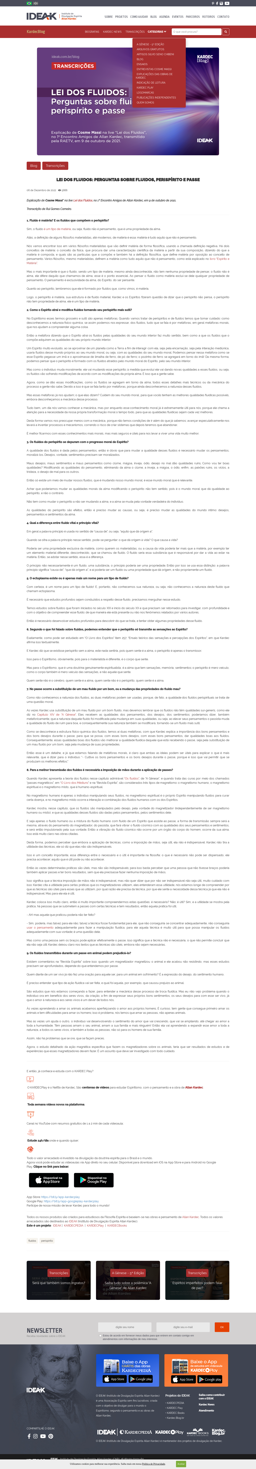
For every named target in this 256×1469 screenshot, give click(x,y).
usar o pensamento (40, 927)
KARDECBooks (117, 1225)
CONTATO (223, 16)
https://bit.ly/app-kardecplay (60, 1197)
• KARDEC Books (175, 1412)
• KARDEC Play (174, 1407)
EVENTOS (177, 16)
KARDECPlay (95, 1225)
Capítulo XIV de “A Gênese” (56, 714)
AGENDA (164, 16)
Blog (33, 166)
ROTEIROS (208, 16)
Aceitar (181, 1464)
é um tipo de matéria (57, 229)
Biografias (92, 31)
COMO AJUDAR (139, 16)
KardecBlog (36, 31)
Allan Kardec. (190, 1217)
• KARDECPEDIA (174, 1402)
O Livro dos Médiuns (74, 782)
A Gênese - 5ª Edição (128, 1273)
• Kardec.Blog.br (174, 1417)
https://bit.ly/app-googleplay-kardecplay (71, 1201)
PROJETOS (121, 16)
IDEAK (73, 1221)
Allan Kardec (194, 1087)
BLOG (153, 16)
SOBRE (109, 16)
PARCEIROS (193, 16)
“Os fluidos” (131, 778)
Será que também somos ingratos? (58, 1283)
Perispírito (47, 1240)
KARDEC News (112, 31)
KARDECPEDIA (73, 1225)
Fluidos (32, 1240)
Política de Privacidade (153, 1464)
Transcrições (135, 31)
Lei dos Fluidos (82, 200)
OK (222, 1327)
